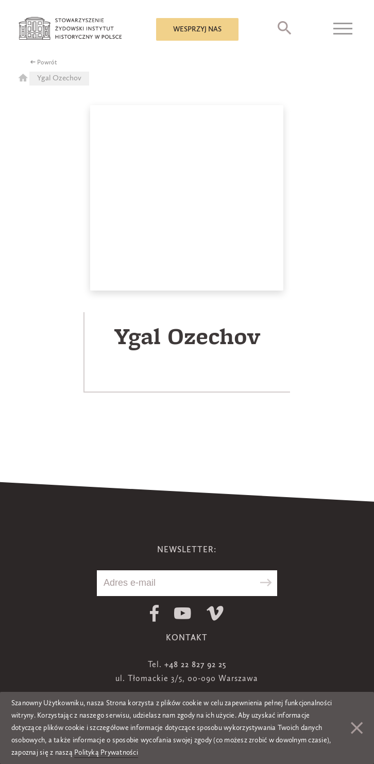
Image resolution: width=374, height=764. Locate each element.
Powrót (47, 63)
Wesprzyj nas (197, 29)
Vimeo (215, 613)
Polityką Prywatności (106, 752)
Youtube (182, 613)
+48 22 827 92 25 (195, 665)
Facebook (154, 613)
